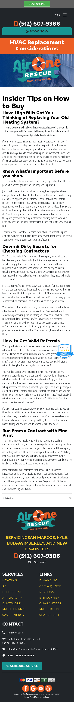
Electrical (12, 592)
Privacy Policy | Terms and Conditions (37, 697)
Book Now (37, 31)
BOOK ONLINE (37, 3)
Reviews (46, 592)
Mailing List (50, 609)
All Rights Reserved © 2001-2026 (48, 694)
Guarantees (50, 603)
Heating (9, 580)
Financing (48, 580)
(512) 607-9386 (39, 23)
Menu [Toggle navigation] (61, 15)
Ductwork (11, 603)
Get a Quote (50, 586)
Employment (50, 597)
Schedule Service (22, 665)
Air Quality (12, 597)
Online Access (29, 694)
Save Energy (13, 614)
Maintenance (14, 609)
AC (4, 586)
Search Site (49, 614)
